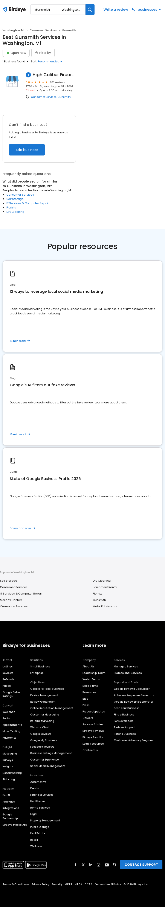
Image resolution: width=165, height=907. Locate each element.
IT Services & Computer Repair (27, 203)
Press (86, 705)
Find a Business (124, 714)
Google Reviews (40, 734)
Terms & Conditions (16, 884)
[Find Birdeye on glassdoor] (114, 864)
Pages (7, 686)
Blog (85, 698)
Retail (34, 840)
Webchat (9, 712)
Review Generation (42, 701)
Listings (8, 666)
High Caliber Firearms (54, 74)
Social (6, 718)
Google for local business (47, 689)
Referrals (8, 679)
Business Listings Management (51, 753)
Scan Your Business (126, 708)
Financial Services (41, 795)
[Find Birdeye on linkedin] (91, 864)
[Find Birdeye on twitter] (83, 864)
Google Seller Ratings (11, 694)
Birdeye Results (92, 737)
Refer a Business (125, 734)
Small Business (40, 666)
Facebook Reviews (42, 747)
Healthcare (37, 801)
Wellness (36, 846)
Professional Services (128, 673)
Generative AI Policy (108, 884)
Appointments (12, 725)
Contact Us (90, 750)
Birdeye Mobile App (15, 825)
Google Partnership (10, 816)
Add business (26, 150)
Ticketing (9, 779)
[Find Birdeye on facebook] (75, 864)
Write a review (116, 9)
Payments (9, 737)
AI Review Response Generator (134, 695)
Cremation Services (14, 606)
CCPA (88, 884)
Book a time (90, 686)
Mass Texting (11, 731)
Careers (87, 718)
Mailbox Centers (11, 600)
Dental (34, 788)
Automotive (38, 782)
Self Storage (15, 199)
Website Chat (39, 727)
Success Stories (92, 724)
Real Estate (37, 833)
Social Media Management (48, 766)
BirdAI (6, 795)
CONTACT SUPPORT (141, 864)
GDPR (68, 884)
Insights (8, 766)
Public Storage (39, 827)
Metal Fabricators (105, 606)
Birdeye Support (124, 727)
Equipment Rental (105, 587)
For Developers (123, 721)
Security (57, 884)
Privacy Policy (40, 884)
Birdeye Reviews (93, 731)
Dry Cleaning (15, 212)
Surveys (8, 760)
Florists (11, 207)
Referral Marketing (42, 721)
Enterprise (37, 673)
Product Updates (93, 711)
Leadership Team (93, 673)
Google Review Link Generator (133, 701)
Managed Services (126, 666)
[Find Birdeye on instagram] (98, 864)
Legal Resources (93, 744)
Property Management (45, 820)
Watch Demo (91, 679)
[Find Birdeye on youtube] (107, 864)
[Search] (90, 9)
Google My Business (43, 740)
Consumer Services (43, 30)
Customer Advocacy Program (133, 740)
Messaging (10, 753)
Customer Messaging (44, 714)
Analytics (9, 801)
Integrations (11, 808)
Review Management (44, 695)
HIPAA (78, 884)
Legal (33, 814)
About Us (88, 666)
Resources (89, 692)
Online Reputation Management (51, 708)
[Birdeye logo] (15, 10)
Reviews (8, 673)
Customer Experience (44, 759)
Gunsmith (64, 97)
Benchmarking (12, 773)
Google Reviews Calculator (132, 689)
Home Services (40, 807)
